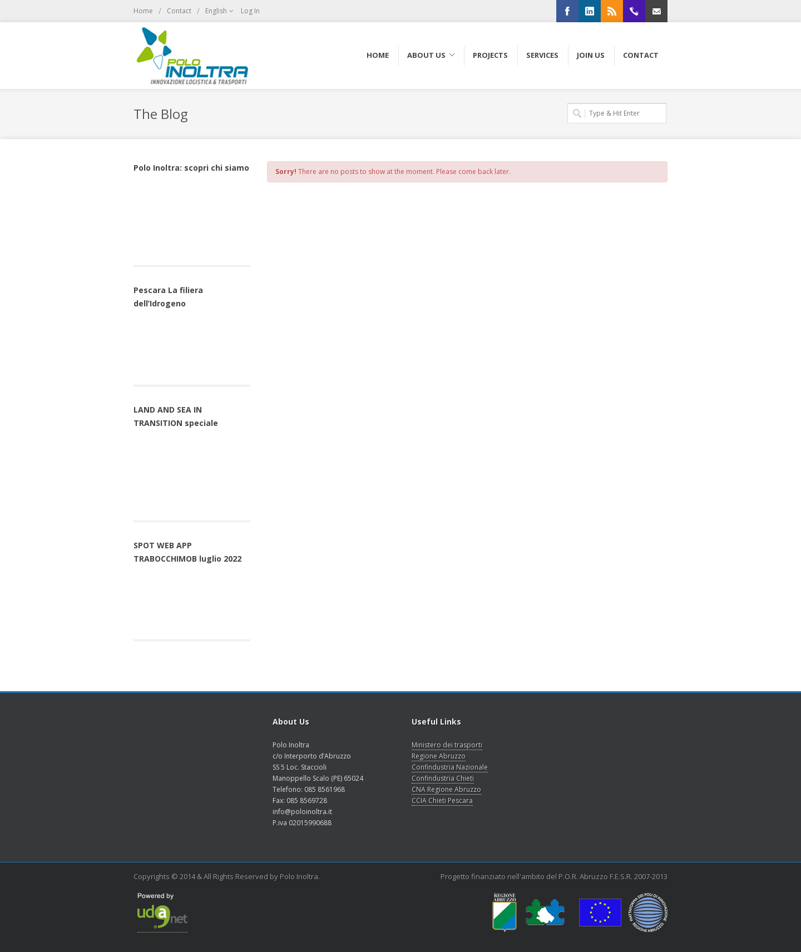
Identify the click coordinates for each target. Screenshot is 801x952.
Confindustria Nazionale (450, 767)
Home (143, 11)
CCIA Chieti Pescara (442, 800)
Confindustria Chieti (443, 778)
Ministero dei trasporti (447, 745)
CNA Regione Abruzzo (446, 789)
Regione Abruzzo (439, 756)
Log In (250, 11)
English (220, 11)
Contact (179, 11)
